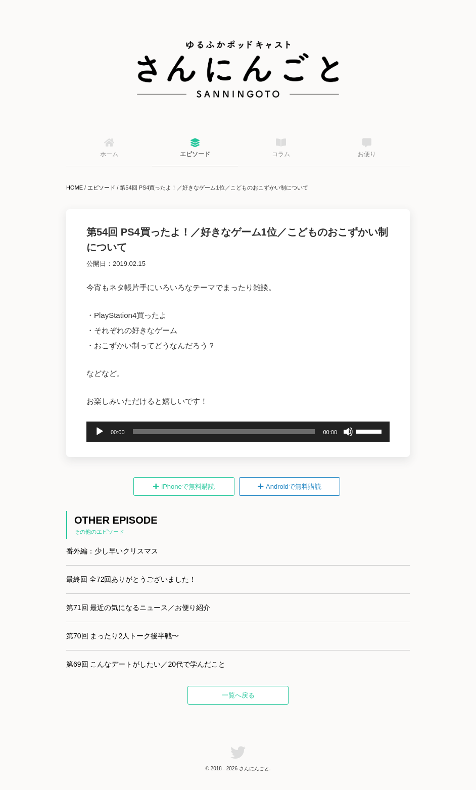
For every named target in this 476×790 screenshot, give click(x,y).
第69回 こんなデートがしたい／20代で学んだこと (145, 664)
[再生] (99, 432)
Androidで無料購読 (289, 486)
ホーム (109, 148)
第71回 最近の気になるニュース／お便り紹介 (138, 607)
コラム (281, 148)
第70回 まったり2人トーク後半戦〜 (122, 636)
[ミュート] (348, 432)
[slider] (224, 431)
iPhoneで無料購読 (183, 486)
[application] (238, 432)
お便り (367, 148)
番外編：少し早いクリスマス (112, 551)
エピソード (195, 148)
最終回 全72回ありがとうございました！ (131, 579)
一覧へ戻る (238, 695)
